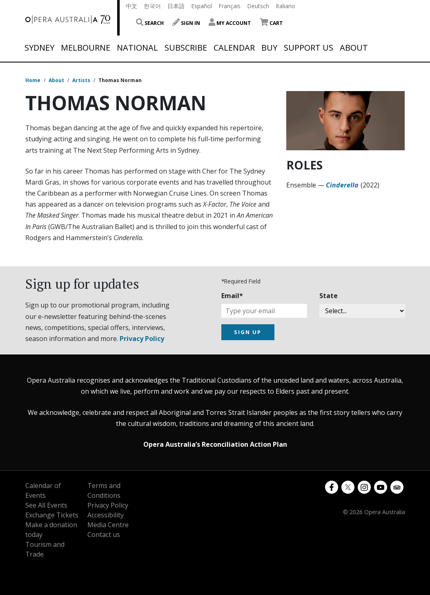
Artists (81, 80)
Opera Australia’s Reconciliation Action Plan (215, 444)
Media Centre (108, 524)
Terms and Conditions (103, 490)
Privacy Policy (142, 338)
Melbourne (85, 48)
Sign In (186, 23)
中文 (131, 6)
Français (229, 6)
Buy (269, 48)
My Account (230, 23)
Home (32, 80)
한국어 (152, 6)
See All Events (46, 505)
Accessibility (105, 514)
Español (201, 6)
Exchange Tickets (51, 514)
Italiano (285, 6)
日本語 (176, 6)
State (328, 295)
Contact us (103, 534)
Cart (271, 23)
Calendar (234, 48)
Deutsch (258, 6)
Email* (232, 295)
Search (150, 23)
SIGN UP (247, 332)
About (354, 48)
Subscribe (186, 48)
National (137, 48)
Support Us (308, 48)
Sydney (39, 48)
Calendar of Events (43, 490)
